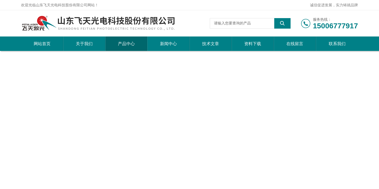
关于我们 (84, 43)
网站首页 (42, 43)
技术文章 (210, 43)
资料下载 (252, 43)
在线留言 (294, 43)
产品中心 (126, 43)
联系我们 (337, 43)
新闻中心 (168, 43)
